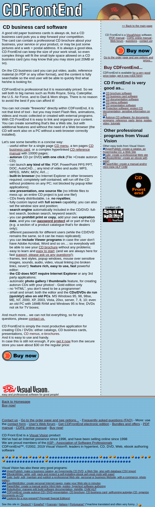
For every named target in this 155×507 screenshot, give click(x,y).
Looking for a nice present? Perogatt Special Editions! (38, 498)
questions (131, 40)
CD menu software (117, 102)
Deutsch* (26, 504)
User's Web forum (42, 424)
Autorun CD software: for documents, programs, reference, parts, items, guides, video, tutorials (127, 120)
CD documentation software (122, 99)
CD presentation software (121, 105)
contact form (17, 424)
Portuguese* (77, 504)
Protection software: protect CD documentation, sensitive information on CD (126, 111)
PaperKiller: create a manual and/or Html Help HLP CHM (125, 165)
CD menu (61, 146)
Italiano (63, 504)
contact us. (37, 319)
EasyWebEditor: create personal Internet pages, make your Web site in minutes (54, 483)
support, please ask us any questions (43, 255)
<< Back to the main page (137, 25)
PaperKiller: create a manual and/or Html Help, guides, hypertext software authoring (56, 486)
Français (52, 504)
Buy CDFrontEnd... (123, 67)
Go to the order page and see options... (50, 420)
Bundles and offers (126, 424)
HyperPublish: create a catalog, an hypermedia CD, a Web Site (124, 150)
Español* (39, 504)
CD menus (32, 334)
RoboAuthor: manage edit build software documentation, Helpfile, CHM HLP (51, 489)
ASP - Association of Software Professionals (79, 443)
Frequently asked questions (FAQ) (107, 420)
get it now (63, 341)
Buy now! (9, 405)
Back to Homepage (16, 401)
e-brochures (50, 334)
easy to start (45, 251)
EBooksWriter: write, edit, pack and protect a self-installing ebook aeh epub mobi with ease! (61, 474)
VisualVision (133, 34)
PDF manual (117, 37)
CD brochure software (119, 93)
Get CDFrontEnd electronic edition (83, 424)
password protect (51, 221)
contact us (145, 40)
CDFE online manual (139, 37)
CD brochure (48, 247)
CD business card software (121, 96)
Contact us (10, 420)
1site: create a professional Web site (125, 154)
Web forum (116, 40)
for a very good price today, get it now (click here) (126, 74)
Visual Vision (38, 435)
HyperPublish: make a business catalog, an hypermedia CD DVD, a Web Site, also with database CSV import (71, 471)
